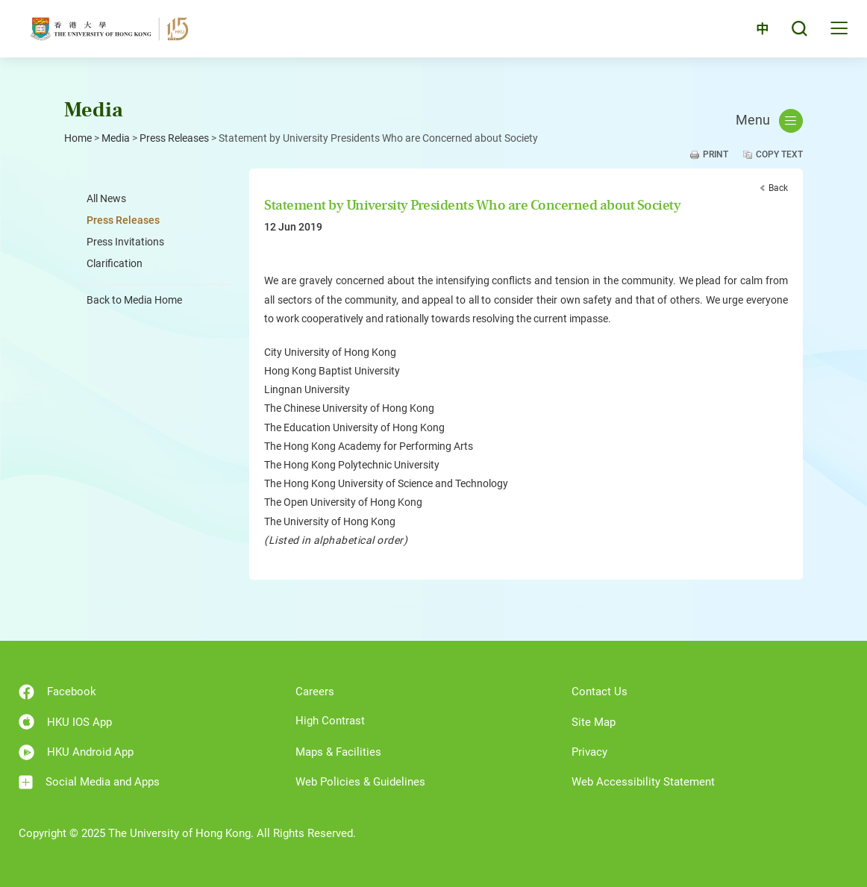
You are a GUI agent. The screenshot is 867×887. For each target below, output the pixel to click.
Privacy (589, 752)
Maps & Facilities (338, 752)
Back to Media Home (134, 300)
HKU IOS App (65, 722)
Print (715, 154)
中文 (754, 32)
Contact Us (599, 691)
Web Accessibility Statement (643, 782)
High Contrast (330, 720)
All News (106, 198)
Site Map (594, 722)
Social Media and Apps (89, 782)
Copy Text (779, 154)
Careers (314, 691)
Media (115, 138)
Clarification (115, 263)
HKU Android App (76, 752)
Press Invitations (125, 242)
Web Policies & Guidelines (360, 782)
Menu (769, 121)
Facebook (57, 692)
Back (778, 188)
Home (78, 138)
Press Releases (174, 138)
